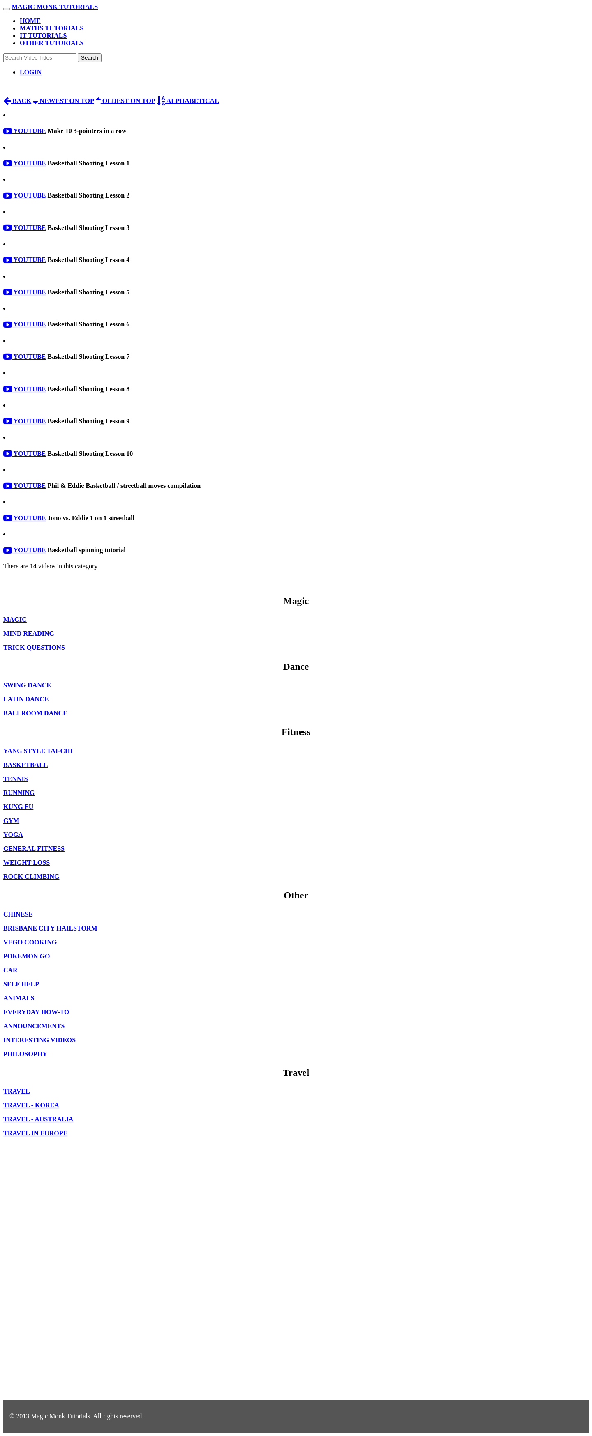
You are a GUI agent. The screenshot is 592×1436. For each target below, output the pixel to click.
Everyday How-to (36, 1012)
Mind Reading (28, 633)
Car (10, 970)
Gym (11, 820)
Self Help (21, 984)
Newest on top (63, 100)
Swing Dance (27, 685)
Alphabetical (188, 100)
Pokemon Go (26, 956)
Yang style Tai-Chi (38, 750)
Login (31, 72)
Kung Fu (18, 806)
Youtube (24, 130)
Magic (15, 619)
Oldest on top (125, 100)
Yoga (13, 834)
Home (30, 20)
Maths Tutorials (51, 28)
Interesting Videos (39, 1039)
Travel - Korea (31, 1105)
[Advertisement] (36, 1275)
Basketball (25, 764)
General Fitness (34, 848)
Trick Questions (34, 647)
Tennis (15, 778)
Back (17, 100)
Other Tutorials (51, 42)
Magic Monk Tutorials (55, 6)
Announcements (34, 1025)
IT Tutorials (43, 35)
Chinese (18, 914)
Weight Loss (26, 862)
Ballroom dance (35, 713)
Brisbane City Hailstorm (50, 928)
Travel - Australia (38, 1119)
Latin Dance (26, 699)
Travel (16, 1091)
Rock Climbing (31, 876)
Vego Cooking (30, 942)
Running (19, 792)
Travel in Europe (35, 1133)
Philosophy (25, 1053)
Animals (19, 998)
